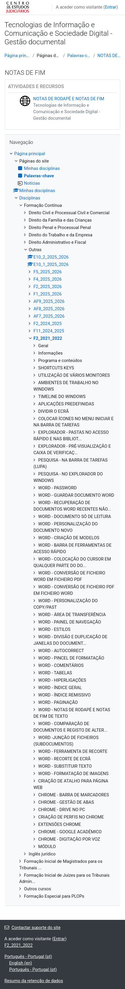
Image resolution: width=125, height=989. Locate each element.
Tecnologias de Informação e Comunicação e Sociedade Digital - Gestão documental (66, 112)
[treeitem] (62, 525)
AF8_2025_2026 (49, 308)
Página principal (17, 55)
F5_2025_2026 (47, 272)
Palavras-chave (79, 55)
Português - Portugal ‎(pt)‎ (28, 956)
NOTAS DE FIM (109, 55)
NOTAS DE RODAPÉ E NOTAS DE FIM (68, 98)
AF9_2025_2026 (49, 301)
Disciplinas (29, 198)
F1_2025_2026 (47, 294)
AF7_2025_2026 (49, 316)
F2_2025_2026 (47, 286)
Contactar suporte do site (32, 927)
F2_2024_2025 (47, 323)
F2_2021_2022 (47, 338)
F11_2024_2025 (48, 331)
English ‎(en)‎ (20, 963)
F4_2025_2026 (47, 279)
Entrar (110, 7)
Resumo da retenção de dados (33, 980)
